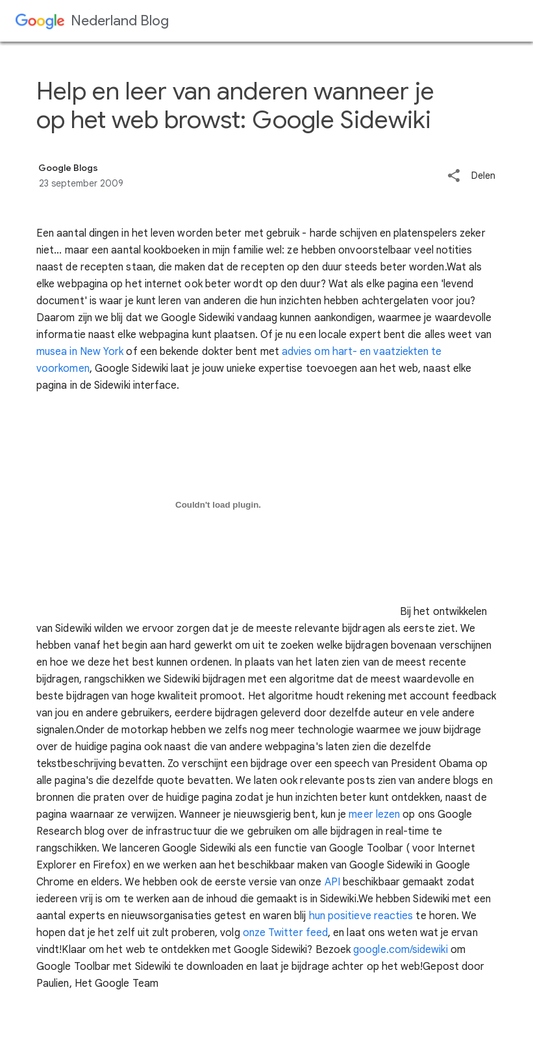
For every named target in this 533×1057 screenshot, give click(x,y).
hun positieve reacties (361, 915)
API (332, 882)
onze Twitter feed (285, 932)
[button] (454, 176)
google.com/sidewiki (400, 949)
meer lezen (374, 814)
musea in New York (79, 351)
